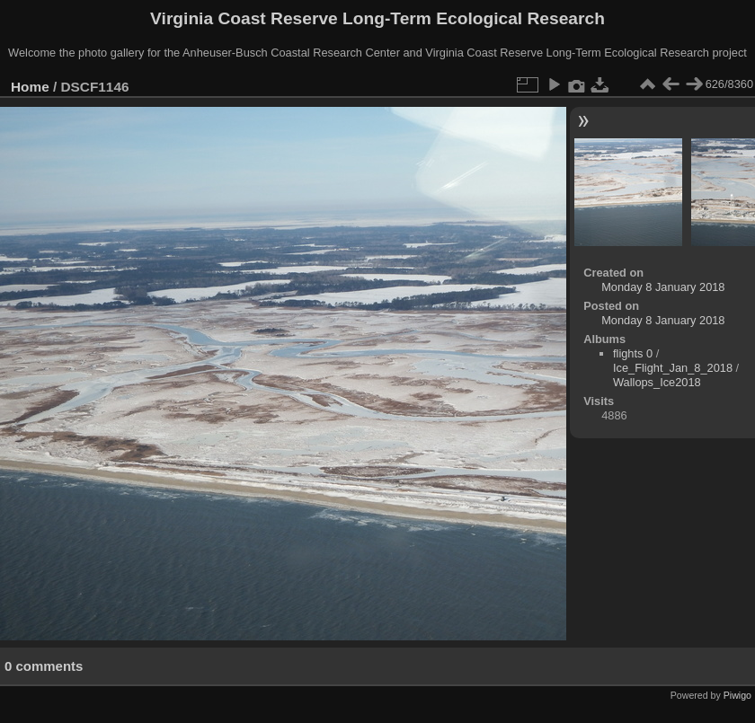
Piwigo (737, 695)
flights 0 (633, 353)
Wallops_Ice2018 (657, 382)
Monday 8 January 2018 (662, 287)
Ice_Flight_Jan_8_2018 (673, 368)
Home (30, 86)
